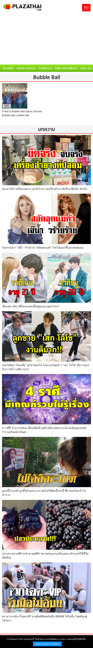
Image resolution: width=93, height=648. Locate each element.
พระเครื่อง (8, 68)
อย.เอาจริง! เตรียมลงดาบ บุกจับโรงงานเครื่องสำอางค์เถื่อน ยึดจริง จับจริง (44, 188)
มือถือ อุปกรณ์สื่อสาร (66, 68)
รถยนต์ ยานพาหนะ (26, 68)
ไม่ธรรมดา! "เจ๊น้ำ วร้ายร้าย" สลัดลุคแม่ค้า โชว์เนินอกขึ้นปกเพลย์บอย (42, 247)
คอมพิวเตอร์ (45, 68)
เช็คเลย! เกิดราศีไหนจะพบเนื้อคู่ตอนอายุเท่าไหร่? (30, 306)
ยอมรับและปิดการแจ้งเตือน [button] (47, 644)
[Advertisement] (46, 39)
